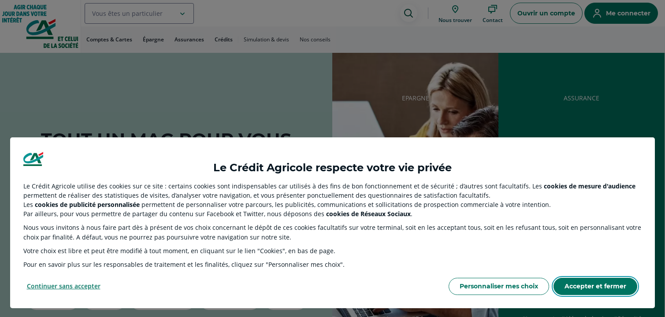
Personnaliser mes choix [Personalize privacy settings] (499, 286)
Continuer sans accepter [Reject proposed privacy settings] (63, 286)
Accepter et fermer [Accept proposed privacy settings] (595, 286)
